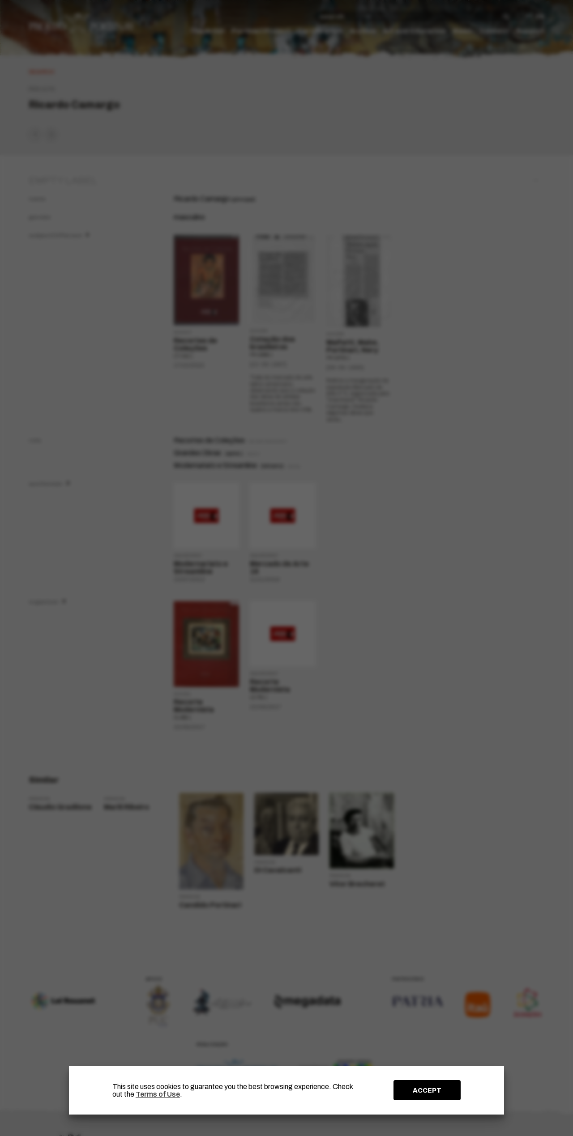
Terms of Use (158, 1094)
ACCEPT (427, 1090)
